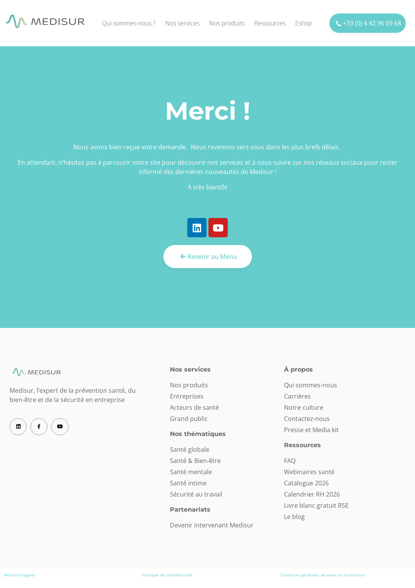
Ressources (270, 23)
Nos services (182, 23)
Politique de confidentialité (167, 575)
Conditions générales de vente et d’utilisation (323, 575)
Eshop (303, 23)
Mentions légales (19, 575)
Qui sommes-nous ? (129, 23)
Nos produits (227, 23)
